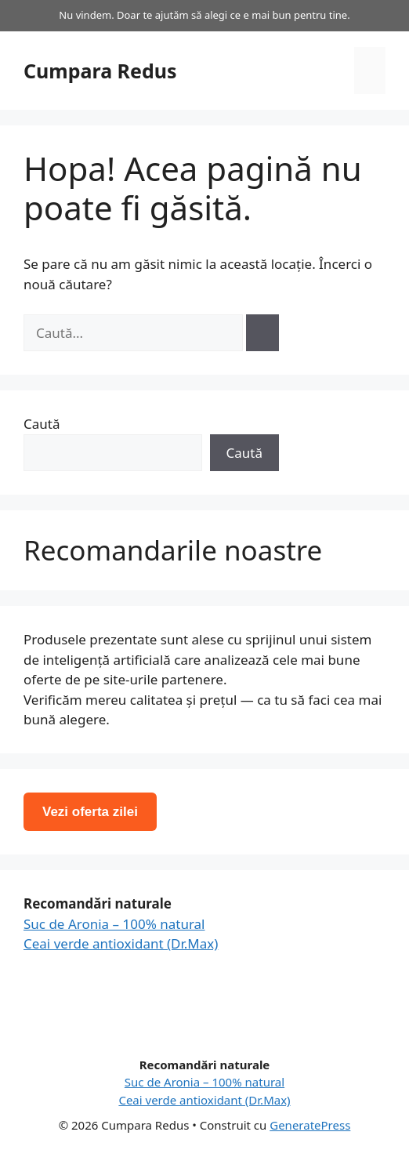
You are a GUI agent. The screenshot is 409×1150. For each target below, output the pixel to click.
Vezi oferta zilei (90, 811)
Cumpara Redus (100, 70)
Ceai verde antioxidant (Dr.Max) (121, 943)
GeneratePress (310, 1125)
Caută (42, 424)
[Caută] (262, 333)
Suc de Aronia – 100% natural (114, 924)
